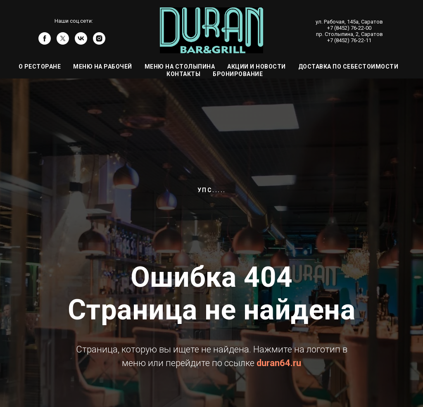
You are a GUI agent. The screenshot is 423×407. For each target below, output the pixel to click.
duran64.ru (279, 363)
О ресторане (40, 66)
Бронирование (238, 74)
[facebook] (44, 42)
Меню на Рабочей (102, 66)
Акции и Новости (256, 66)
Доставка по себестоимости (348, 66)
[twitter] (63, 42)
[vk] (81, 42)
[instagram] (99, 42)
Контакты (183, 74)
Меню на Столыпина (180, 66)
